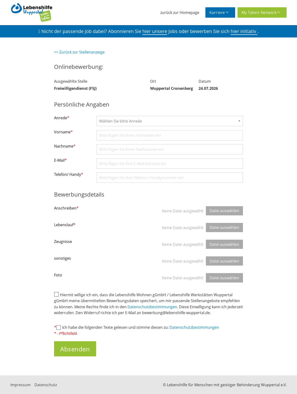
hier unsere (154, 31)
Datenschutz (45, 384)
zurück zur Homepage (179, 12)
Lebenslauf (65, 225)
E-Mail (60, 160)
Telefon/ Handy (68, 174)
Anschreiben (66, 208)
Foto (58, 275)
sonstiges (62, 258)
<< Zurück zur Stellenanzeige (79, 52)
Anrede (61, 118)
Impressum (20, 384)
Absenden (75, 349)
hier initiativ (244, 31)
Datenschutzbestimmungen (152, 306)
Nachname (65, 146)
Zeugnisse (63, 241)
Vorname (63, 132)
